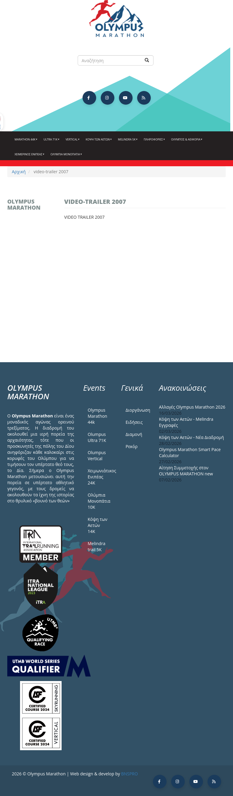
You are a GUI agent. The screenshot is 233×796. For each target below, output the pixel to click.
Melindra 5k (127, 141)
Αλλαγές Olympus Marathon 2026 (192, 407)
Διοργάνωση (138, 410)
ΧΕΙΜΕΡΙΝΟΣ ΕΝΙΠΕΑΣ (29, 156)
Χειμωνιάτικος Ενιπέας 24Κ (100, 477)
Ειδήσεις (134, 422)
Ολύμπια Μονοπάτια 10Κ (99, 501)
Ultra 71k (51, 141)
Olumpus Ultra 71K (97, 437)
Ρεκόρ (131, 446)
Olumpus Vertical (97, 455)
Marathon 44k (25, 141)
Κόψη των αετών (98, 141)
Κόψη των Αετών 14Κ (97, 525)
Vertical (72, 141)
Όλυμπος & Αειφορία (186, 141)
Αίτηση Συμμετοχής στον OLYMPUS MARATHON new (186, 471)
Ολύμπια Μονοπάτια (66, 156)
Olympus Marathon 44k (97, 416)
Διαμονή (134, 434)
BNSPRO (129, 774)
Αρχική (19, 171)
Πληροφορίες (154, 141)
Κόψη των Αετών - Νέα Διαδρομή (191, 437)
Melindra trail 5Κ (96, 546)
